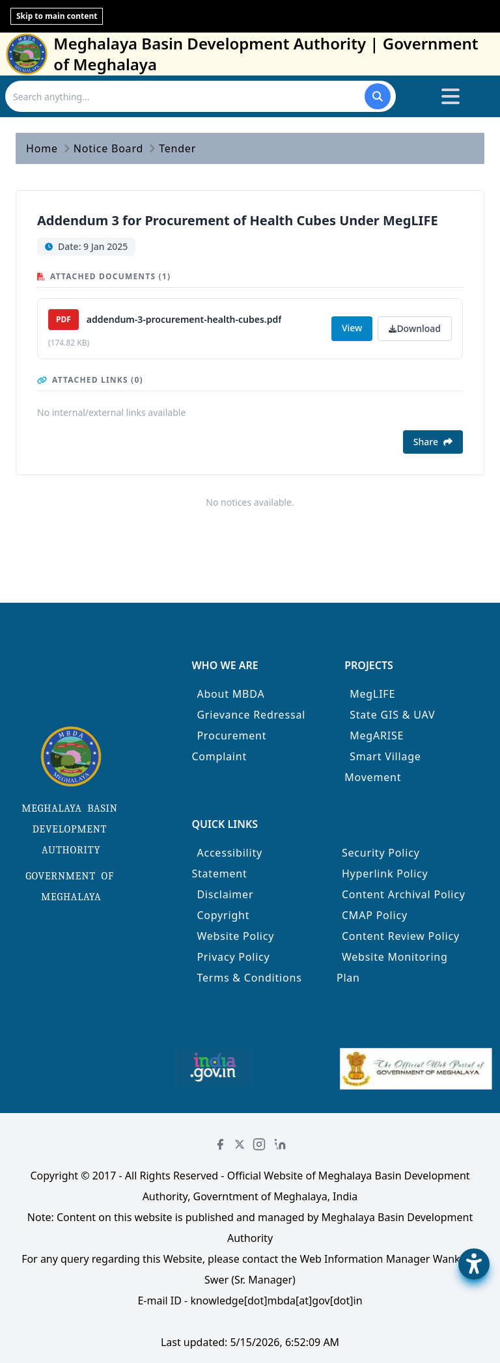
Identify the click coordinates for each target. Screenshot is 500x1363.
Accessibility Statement (226, 863)
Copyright (223, 915)
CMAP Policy (375, 915)
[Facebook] (220, 1144)
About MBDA (230, 694)
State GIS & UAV (392, 715)
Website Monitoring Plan (392, 967)
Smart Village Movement (382, 766)
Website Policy (235, 936)
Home (42, 148)
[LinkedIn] (279, 1144)
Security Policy (381, 853)
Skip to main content (56, 15)
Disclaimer (225, 894)
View (352, 328)
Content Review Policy (401, 936)
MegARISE (377, 735)
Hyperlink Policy (385, 873)
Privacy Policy (233, 957)
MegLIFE (372, 694)
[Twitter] (239, 1144)
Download (415, 328)
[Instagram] (259, 1144)
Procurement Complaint (228, 746)
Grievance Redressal (251, 715)
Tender (177, 148)
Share (432, 441)
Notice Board (108, 148)
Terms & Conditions (249, 978)
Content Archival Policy (403, 894)
